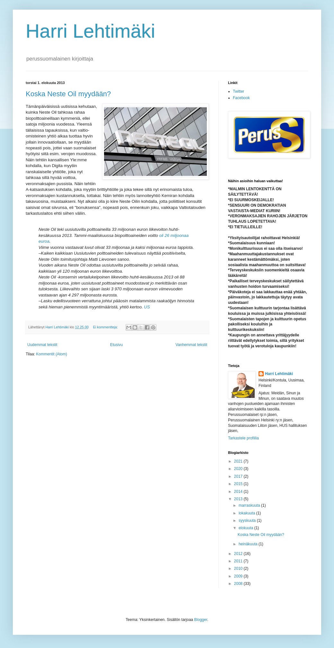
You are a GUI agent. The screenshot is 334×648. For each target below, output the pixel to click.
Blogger (200, 619)
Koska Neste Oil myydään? (68, 94)
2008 (239, 583)
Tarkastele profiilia (243, 438)
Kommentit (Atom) (51, 354)
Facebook (241, 98)
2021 (239, 461)
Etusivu (116, 345)
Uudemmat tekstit (42, 345)
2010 (239, 568)
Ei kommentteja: (106, 327)
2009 (239, 576)
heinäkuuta (249, 544)
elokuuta (246, 528)
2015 (239, 484)
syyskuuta (248, 520)
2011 (239, 561)
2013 (239, 499)
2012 (239, 553)
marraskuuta (250, 505)
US (147, 307)
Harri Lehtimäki (90, 31)
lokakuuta (247, 513)
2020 (239, 468)
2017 (239, 476)
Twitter (238, 91)
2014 (239, 491)
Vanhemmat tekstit (191, 345)
